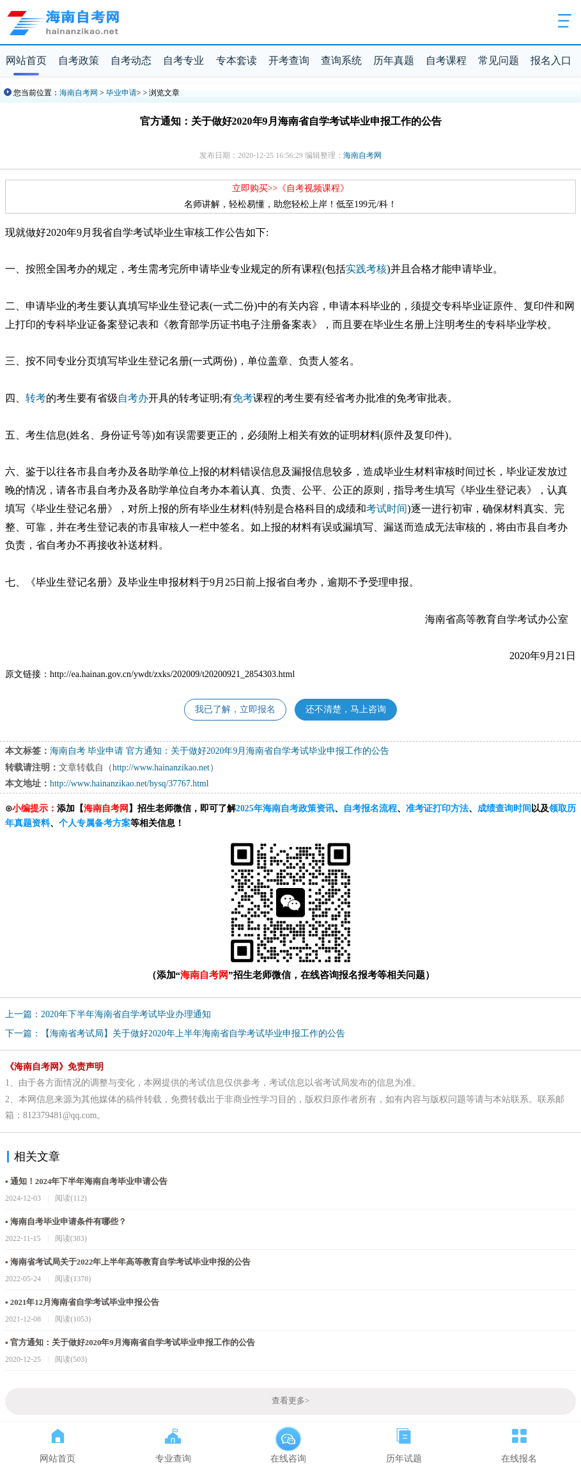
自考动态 (131, 60)
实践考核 (366, 268)
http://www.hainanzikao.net (161, 767)
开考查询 (288, 60)
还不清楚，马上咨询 (346, 709)
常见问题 (498, 60)
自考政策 (78, 60)
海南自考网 (78, 92)
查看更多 (290, 1400)
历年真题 (393, 60)
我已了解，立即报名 (235, 709)
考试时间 (386, 508)
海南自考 (68, 751)
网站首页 (26, 60)
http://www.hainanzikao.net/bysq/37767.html (129, 783)
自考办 (133, 398)
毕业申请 (121, 92)
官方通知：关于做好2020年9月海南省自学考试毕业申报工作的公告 (257, 751)
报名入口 (551, 60)
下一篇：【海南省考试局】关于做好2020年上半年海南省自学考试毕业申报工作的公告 (175, 1033)
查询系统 (341, 60)
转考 (36, 398)
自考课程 (446, 60)
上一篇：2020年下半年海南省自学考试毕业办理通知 (108, 1014)
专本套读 (236, 60)
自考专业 (183, 60)
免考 (243, 398)
